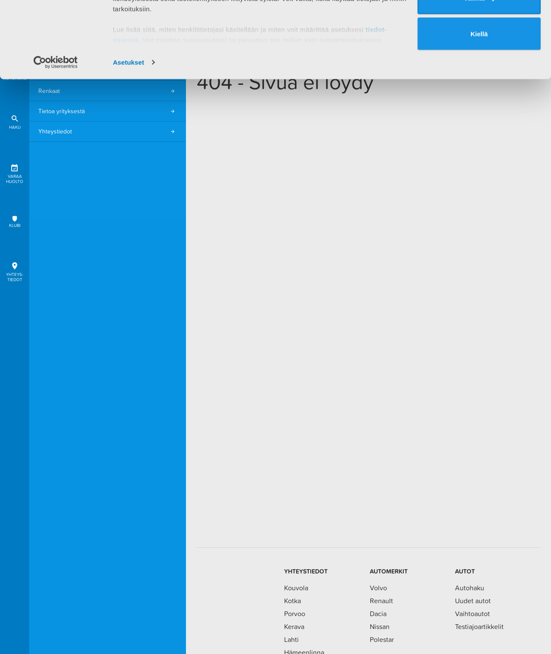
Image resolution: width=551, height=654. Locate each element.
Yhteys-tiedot (14, 270)
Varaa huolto (14, 172)
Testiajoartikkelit (479, 626)
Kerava (294, 626)
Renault (381, 600)
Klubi (14, 221)
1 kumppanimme (159, 31)
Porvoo (294, 613)
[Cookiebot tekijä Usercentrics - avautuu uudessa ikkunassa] (55, 126)
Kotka (292, 600)
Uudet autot (473, 600)
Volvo (378, 588)
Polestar (382, 639)
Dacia (378, 613)
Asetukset (128, 126)
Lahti (291, 639)
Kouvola (296, 588)
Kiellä (479, 98)
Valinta (479, 62)
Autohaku (469, 588)
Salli (479, 26)
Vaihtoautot (472, 613)
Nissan (380, 626)
